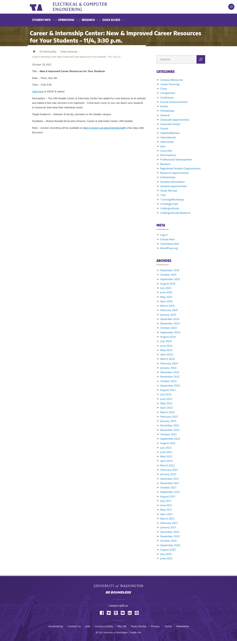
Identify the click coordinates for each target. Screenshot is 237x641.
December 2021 (169, 478)
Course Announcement (173, 102)
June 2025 (166, 292)
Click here (38, 91)
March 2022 (167, 465)
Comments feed (169, 243)
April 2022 (166, 461)
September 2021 (170, 492)
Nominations (168, 155)
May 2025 (166, 297)
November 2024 (170, 323)
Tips (163, 195)
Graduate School (170, 124)
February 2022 (169, 469)
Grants (164, 128)
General (165, 115)
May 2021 (166, 509)
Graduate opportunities (174, 119)
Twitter (110, 612)
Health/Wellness (170, 133)
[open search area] (231, 6)
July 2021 (165, 501)
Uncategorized (169, 204)
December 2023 (169, 372)
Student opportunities (173, 186)
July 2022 (165, 447)
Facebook (103, 612)
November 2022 (170, 430)
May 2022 (166, 456)
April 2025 (166, 301)
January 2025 (168, 314)
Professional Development (176, 159)
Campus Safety (104, 626)
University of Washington (42, 7)
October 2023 (168, 381)
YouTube (124, 612)
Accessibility (56, 626)
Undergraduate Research (175, 213)
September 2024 (170, 332)
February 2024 (169, 363)
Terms (168, 626)
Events (164, 106)
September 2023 (170, 385)
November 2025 (170, 270)
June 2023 (166, 399)
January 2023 (168, 421)
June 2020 (166, 558)
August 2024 (168, 336)
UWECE (86, 7)
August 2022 (168, 443)
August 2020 (168, 549)
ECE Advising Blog (48, 51)
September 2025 (170, 279)
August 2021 (168, 496)
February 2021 (169, 523)
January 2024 (168, 368)
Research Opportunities (174, 173)
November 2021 (170, 483)
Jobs (162, 146)
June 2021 (166, 505)
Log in (164, 234)
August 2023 (168, 390)
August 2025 (168, 283)
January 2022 (168, 474)
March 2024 (167, 359)
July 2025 (165, 288)
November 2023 (170, 376)
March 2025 (167, 305)
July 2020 (165, 554)
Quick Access (111, 20)
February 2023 (169, 416)
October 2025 (168, 274)
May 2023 (166, 403)
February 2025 (169, 310)
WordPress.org (169, 248)
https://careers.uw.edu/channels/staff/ (104, 128)
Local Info (166, 150)
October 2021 (168, 487)
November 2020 (170, 536)
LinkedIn (131, 612)
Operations (66, 20)
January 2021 (168, 527)
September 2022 (170, 438)
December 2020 (169, 532)
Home (34, 51)
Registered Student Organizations (180, 168)
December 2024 (169, 319)
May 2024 (166, 350)
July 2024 (165, 341)
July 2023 (165, 394)
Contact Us (74, 626)
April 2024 (166, 354)
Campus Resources (68, 51)
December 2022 (169, 425)
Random (165, 164)
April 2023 (166, 407)
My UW (122, 626)
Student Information (172, 181)
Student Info (41, 20)
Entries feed (167, 239)
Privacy (155, 626)
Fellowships (167, 110)
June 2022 (166, 452)
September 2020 (170, 545)
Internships (167, 141)
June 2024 (166, 345)
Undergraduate (169, 208)
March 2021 (167, 518)
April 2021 (166, 514)
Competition (167, 93)
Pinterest (138, 612)
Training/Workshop (172, 199)
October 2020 (168, 540)
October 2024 (168, 328)
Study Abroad (168, 190)
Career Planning (169, 84)
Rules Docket (138, 626)
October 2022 (168, 434)
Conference (167, 97)
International (168, 137)
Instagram (117, 612)
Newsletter (182, 626)
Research (88, 20)
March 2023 (167, 412)
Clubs (163, 88)
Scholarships (168, 177)
